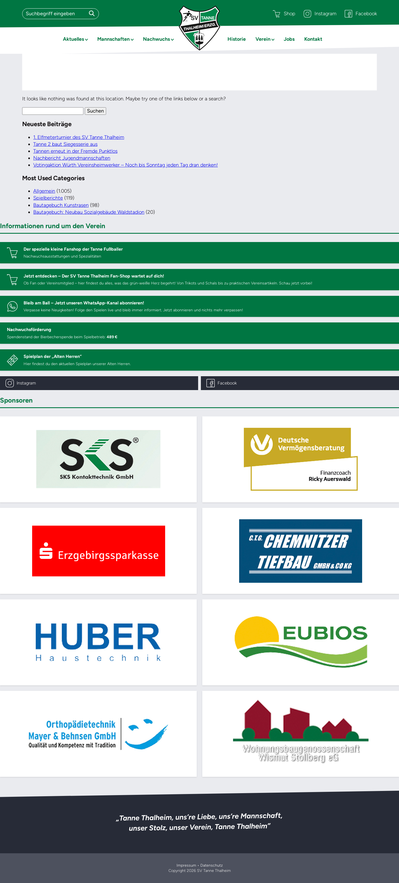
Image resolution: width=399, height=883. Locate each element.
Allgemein (44, 191)
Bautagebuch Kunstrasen (61, 205)
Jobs (289, 39)
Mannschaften (113, 39)
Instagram (320, 13)
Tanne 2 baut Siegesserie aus (65, 144)
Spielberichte (48, 198)
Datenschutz (211, 865)
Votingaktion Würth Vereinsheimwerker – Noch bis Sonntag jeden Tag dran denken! (125, 165)
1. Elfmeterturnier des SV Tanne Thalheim (78, 137)
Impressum (186, 865)
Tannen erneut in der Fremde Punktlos (75, 151)
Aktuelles (73, 39)
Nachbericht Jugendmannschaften (71, 158)
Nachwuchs (156, 39)
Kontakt (313, 39)
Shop (284, 13)
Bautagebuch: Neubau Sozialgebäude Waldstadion (88, 212)
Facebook (361, 13)
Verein (262, 39)
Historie (236, 39)
